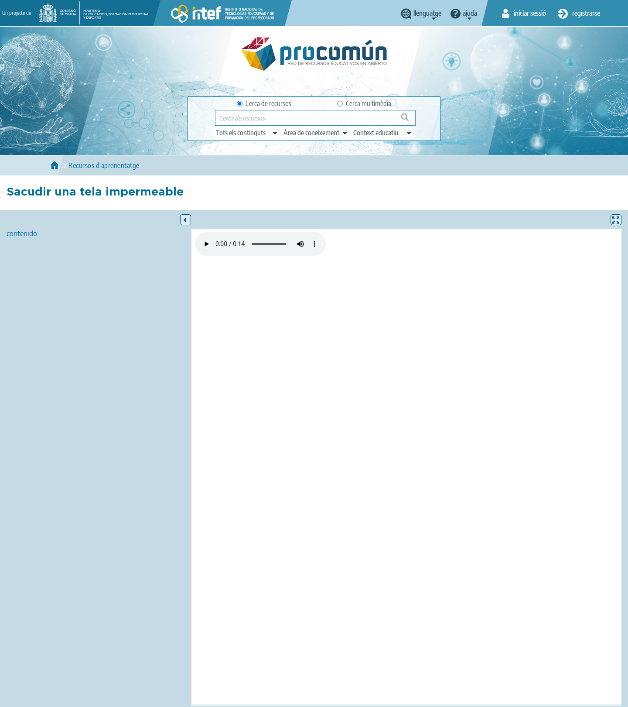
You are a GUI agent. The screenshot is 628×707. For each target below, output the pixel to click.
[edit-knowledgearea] (316, 132)
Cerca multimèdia (364, 103)
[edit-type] (247, 132)
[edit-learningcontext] (383, 132)
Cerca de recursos (264, 103)
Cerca (409, 120)
